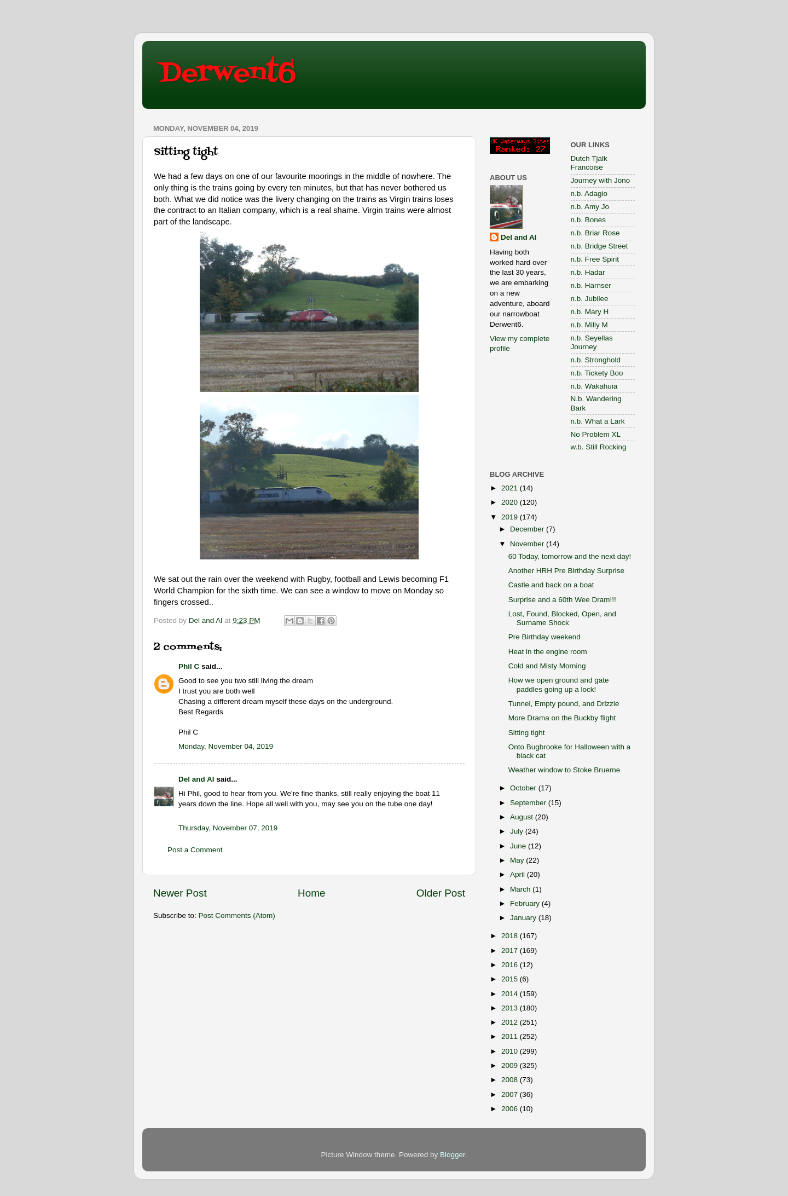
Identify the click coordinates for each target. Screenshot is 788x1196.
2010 (510, 1051)
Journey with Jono (600, 180)
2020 (510, 502)
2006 (510, 1109)
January (524, 918)
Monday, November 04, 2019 (225, 746)
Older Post (440, 893)
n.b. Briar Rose (595, 233)
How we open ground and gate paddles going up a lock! (558, 684)
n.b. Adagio (589, 193)
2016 (510, 965)
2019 (510, 517)
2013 (510, 1008)
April (518, 874)
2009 (510, 1065)
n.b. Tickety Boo (597, 373)
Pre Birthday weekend (544, 637)
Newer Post (180, 893)
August (522, 817)
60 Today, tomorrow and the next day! (569, 556)
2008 (510, 1080)
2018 (510, 936)
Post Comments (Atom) (237, 915)
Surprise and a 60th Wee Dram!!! (562, 600)
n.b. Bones (588, 220)
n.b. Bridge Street (599, 246)
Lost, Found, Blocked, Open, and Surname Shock (562, 618)
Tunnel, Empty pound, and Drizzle (563, 704)
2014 (510, 994)
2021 (510, 488)
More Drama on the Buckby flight (562, 718)
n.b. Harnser (591, 285)
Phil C (188, 666)
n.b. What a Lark (598, 421)
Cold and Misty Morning (547, 666)
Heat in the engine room (547, 652)
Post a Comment (195, 850)
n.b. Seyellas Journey (592, 342)
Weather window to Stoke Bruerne (564, 770)
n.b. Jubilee (590, 298)
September (529, 803)
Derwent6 (227, 74)
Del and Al (196, 779)
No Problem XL (596, 434)
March (521, 889)
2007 (510, 1094)
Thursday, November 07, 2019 (227, 828)
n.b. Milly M (589, 325)
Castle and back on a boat (551, 585)
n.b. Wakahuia (594, 386)
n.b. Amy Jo (590, 207)
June (519, 846)
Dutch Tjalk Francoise (589, 162)
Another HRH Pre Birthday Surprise (566, 571)
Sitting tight (526, 733)
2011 (510, 1036)
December (528, 529)
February (526, 903)
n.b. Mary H (590, 312)
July (517, 831)
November (528, 544)
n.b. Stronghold (596, 360)
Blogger (452, 1155)
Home (311, 893)
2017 (510, 950)
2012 (510, 1022)
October (524, 788)
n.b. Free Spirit (595, 259)
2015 (510, 979)
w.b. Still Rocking (599, 447)
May (518, 860)
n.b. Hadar (588, 272)
